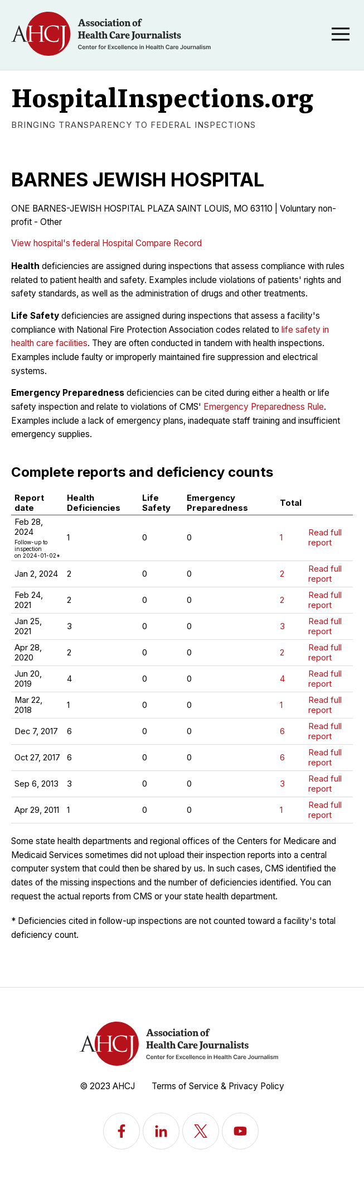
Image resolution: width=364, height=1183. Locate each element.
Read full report (325, 538)
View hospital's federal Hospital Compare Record (106, 243)
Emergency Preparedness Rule (263, 406)
